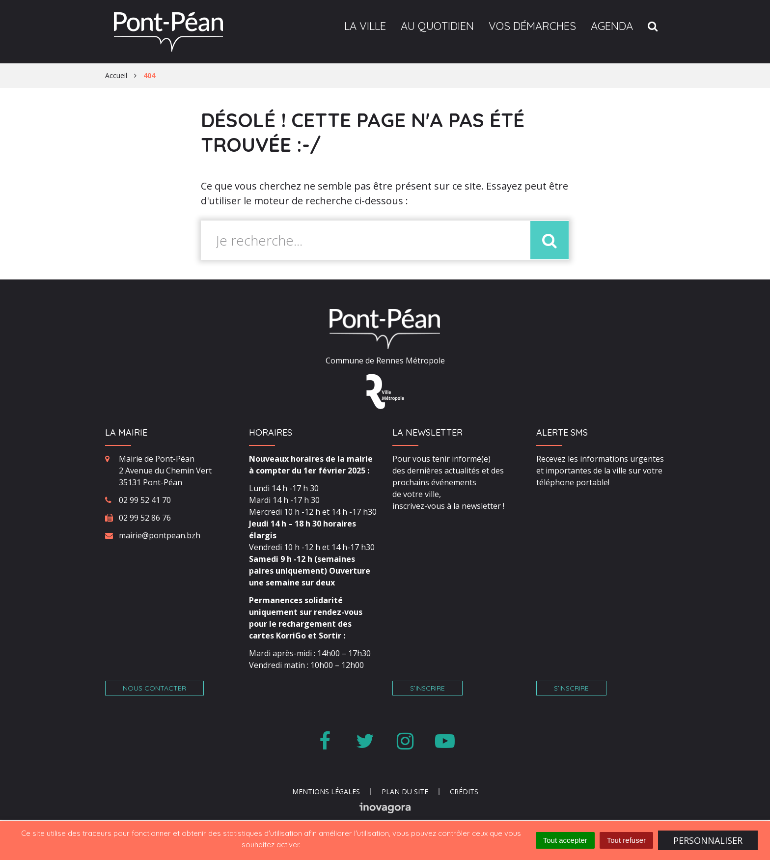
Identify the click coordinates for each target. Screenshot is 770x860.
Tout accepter (565, 840)
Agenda (612, 26)
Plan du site (405, 791)
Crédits (464, 791)
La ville (365, 26)
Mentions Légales (326, 791)
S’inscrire (427, 688)
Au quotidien (437, 26)
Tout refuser (626, 840)
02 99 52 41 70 (145, 500)
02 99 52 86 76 (145, 517)
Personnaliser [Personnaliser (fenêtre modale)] (707, 840)
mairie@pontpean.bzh (159, 535)
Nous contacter (154, 688)
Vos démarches (532, 26)
